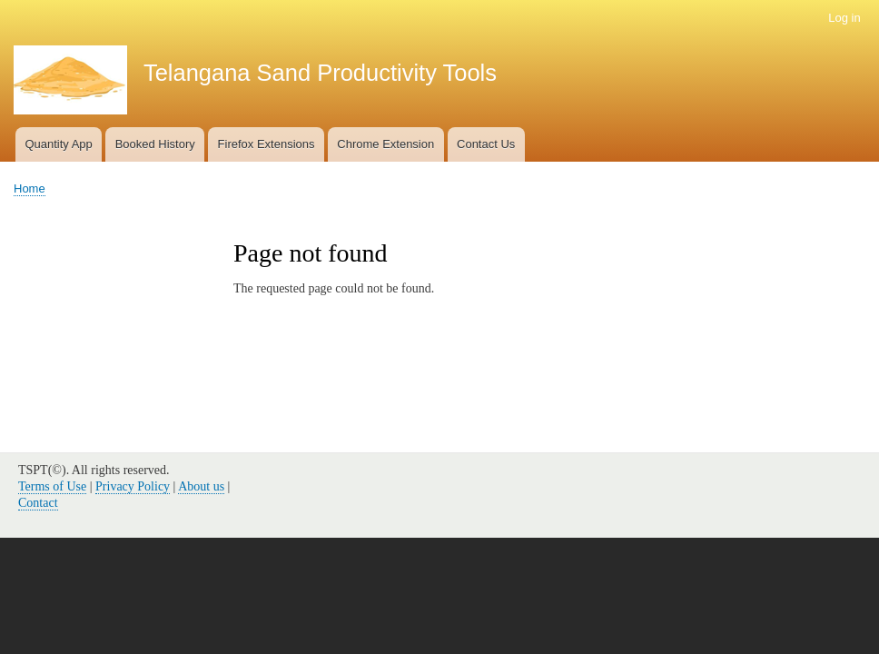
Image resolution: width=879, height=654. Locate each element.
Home (29, 188)
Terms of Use (52, 486)
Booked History (155, 144)
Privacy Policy (132, 486)
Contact (38, 503)
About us (201, 486)
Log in (844, 18)
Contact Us (486, 144)
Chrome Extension (385, 144)
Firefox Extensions (266, 144)
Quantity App (58, 144)
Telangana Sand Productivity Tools (320, 72)
